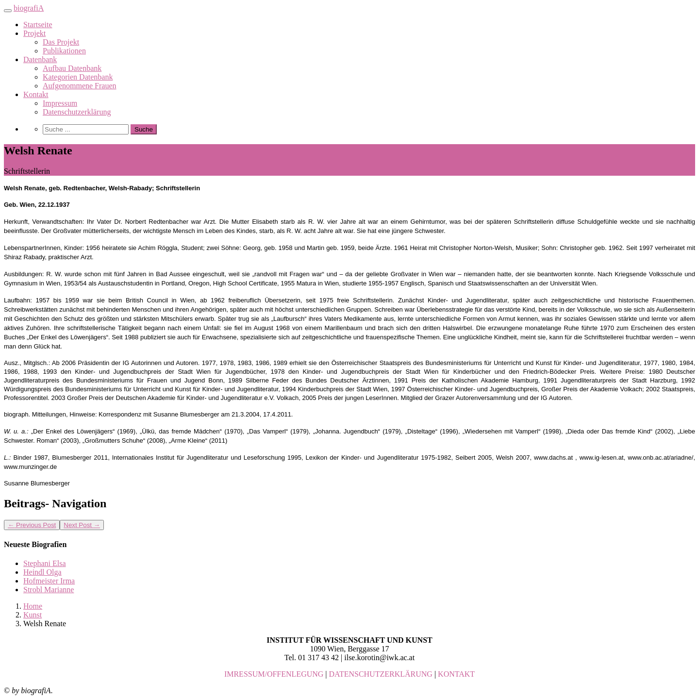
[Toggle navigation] (8, 10)
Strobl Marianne (48, 589)
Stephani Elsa (44, 563)
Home (32, 606)
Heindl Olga (42, 572)
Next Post (82, 525)
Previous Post (32, 525)
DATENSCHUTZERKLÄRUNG (381, 674)
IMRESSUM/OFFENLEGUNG (273, 674)
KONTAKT (456, 674)
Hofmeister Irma (49, 581)
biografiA (29, 8)
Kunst (32, 615)
